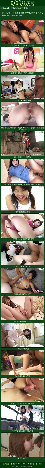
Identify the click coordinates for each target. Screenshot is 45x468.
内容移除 (31, 464)
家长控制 (39, 464)
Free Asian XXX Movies (12, 15)
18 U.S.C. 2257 (20, 464)
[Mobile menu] (2, 3)
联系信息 (6, 464)
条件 (12, 464)
